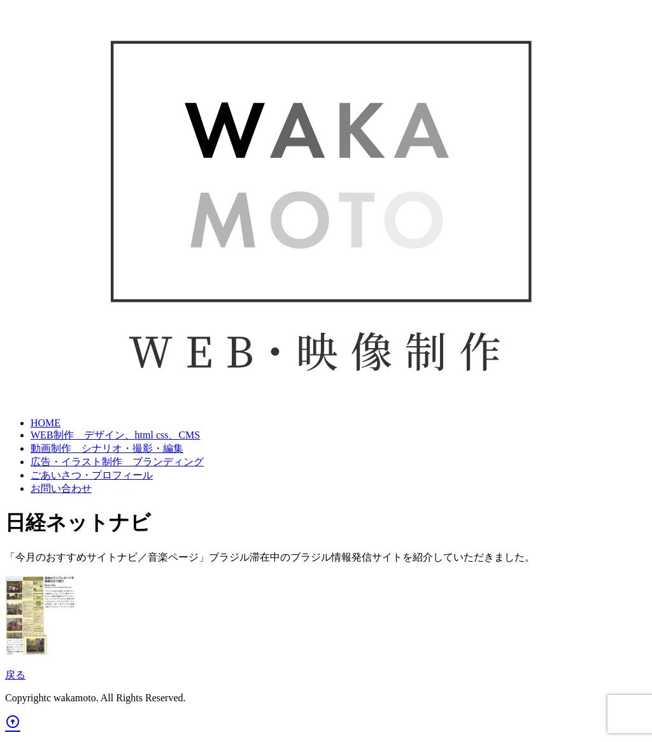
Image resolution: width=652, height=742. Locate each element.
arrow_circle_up (12, 721)
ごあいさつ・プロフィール (92, 475)
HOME (45, 422)
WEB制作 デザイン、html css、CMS (115, 435)
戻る (15, 674)
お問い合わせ (61, 488)
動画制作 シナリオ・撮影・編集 (107, 448)
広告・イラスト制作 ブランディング (117, 461)
